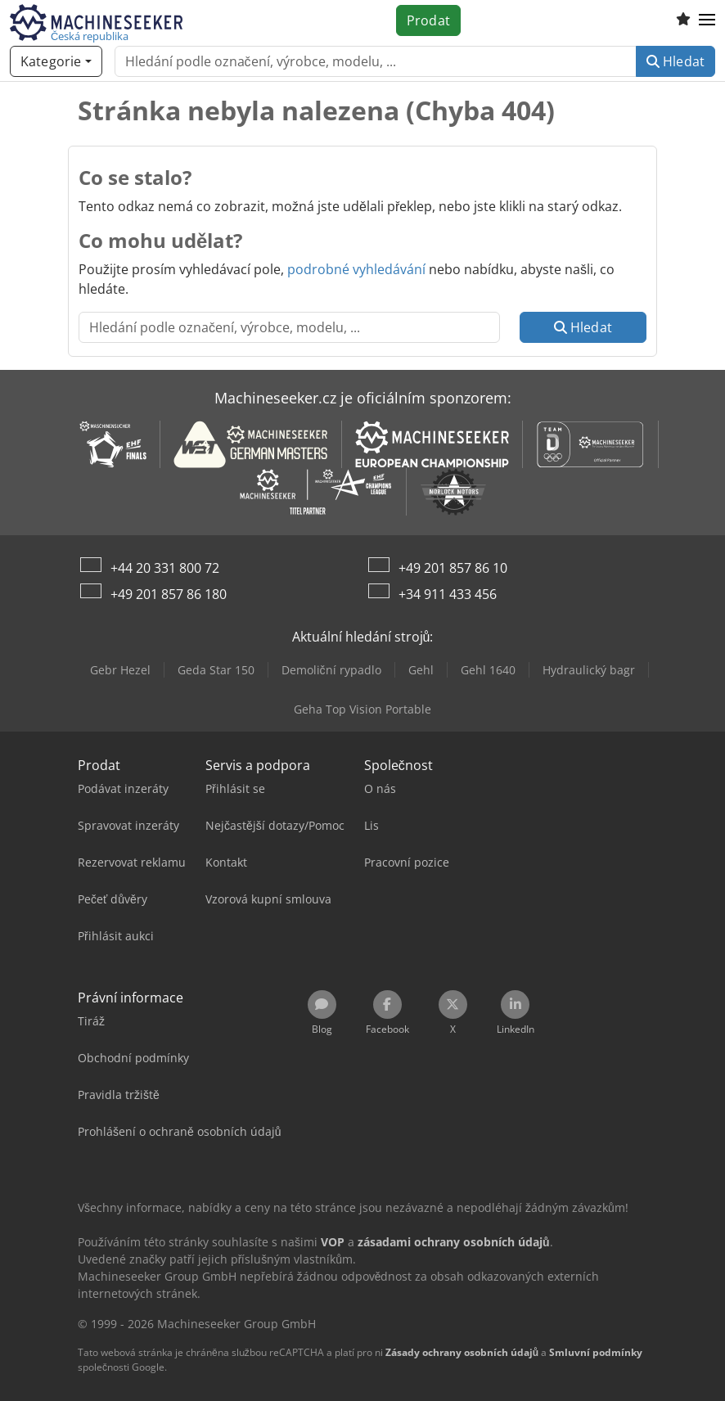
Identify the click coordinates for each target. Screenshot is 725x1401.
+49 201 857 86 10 (453, 568)
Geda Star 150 (216, 670)
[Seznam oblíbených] (683, 20)
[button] (707, 20)
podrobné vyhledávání (356, 269)
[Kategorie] (56, 61)
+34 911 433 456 (448, 594)
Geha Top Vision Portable (362, 709)
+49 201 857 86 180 (168, 594)
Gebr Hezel (120, 670)
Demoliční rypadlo (331, 670)
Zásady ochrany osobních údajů (461, 1352)
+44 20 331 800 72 (164, 568)
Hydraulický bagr (589, 670)
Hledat (675, 61)
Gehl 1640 (488, 670)
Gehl (421, 670)
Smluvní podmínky (595, 1352)
